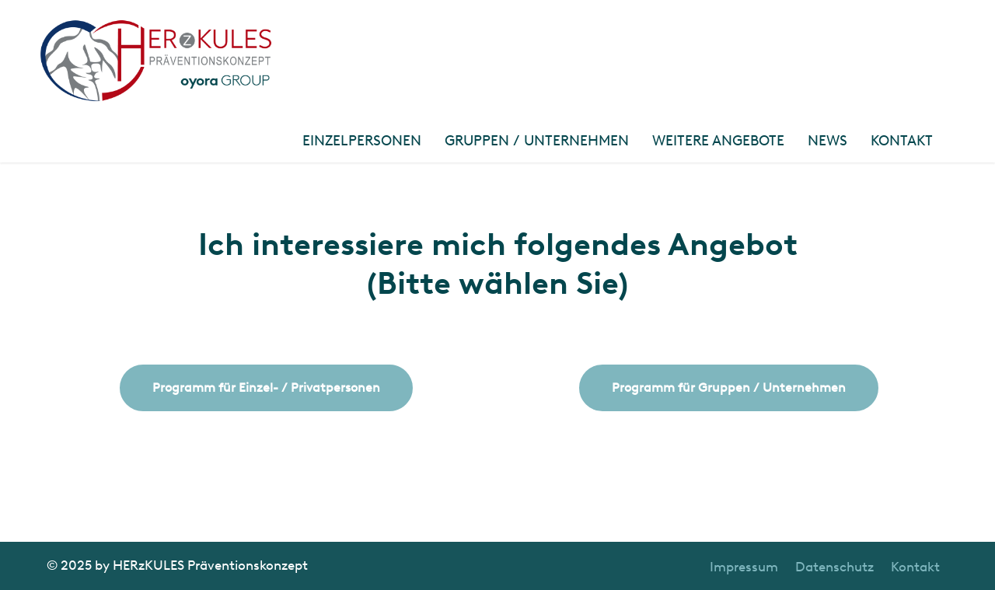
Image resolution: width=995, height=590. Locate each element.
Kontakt (902, 140)
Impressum (744, 566)
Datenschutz (834, 566)
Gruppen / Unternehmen (537, 140)
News (827, 140)
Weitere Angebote (718, 140)
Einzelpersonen (361, 140)
